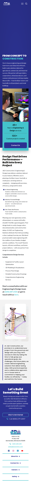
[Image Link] (6, 3)
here (16, 294)
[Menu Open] (21, 3)
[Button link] (15, 145)
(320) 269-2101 (11, 292)
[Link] (9, 451)
